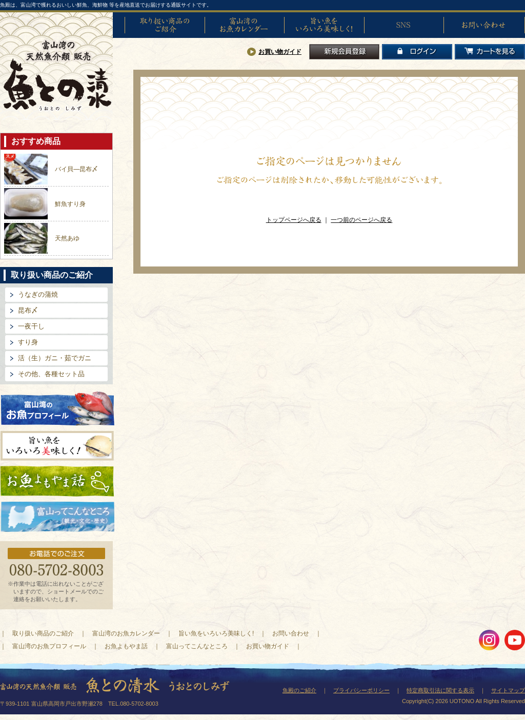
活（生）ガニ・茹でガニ (54, 358)
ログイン (417, 51)
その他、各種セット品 (51, 374)
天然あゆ (67, 238)
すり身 (28, 342)
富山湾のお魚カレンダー (245, 25)
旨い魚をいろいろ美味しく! (324, 25)
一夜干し (31, 326)
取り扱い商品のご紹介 (165, 25)
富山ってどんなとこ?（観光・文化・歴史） (57, 517)
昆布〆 (28, 310)
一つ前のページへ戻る (361, 219)
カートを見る (490, 51)
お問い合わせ (483, 25)
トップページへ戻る (293, 219)
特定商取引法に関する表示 (440, 690)
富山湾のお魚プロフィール (57, 407)
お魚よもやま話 (57, 481)
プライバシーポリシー (361, 690)
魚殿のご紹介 (299, 690)
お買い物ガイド (279, 51)
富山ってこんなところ (197, 646)
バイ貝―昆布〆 (76, 169)
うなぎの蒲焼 (38, 294)
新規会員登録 (344, 51)
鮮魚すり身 (70, 204)
